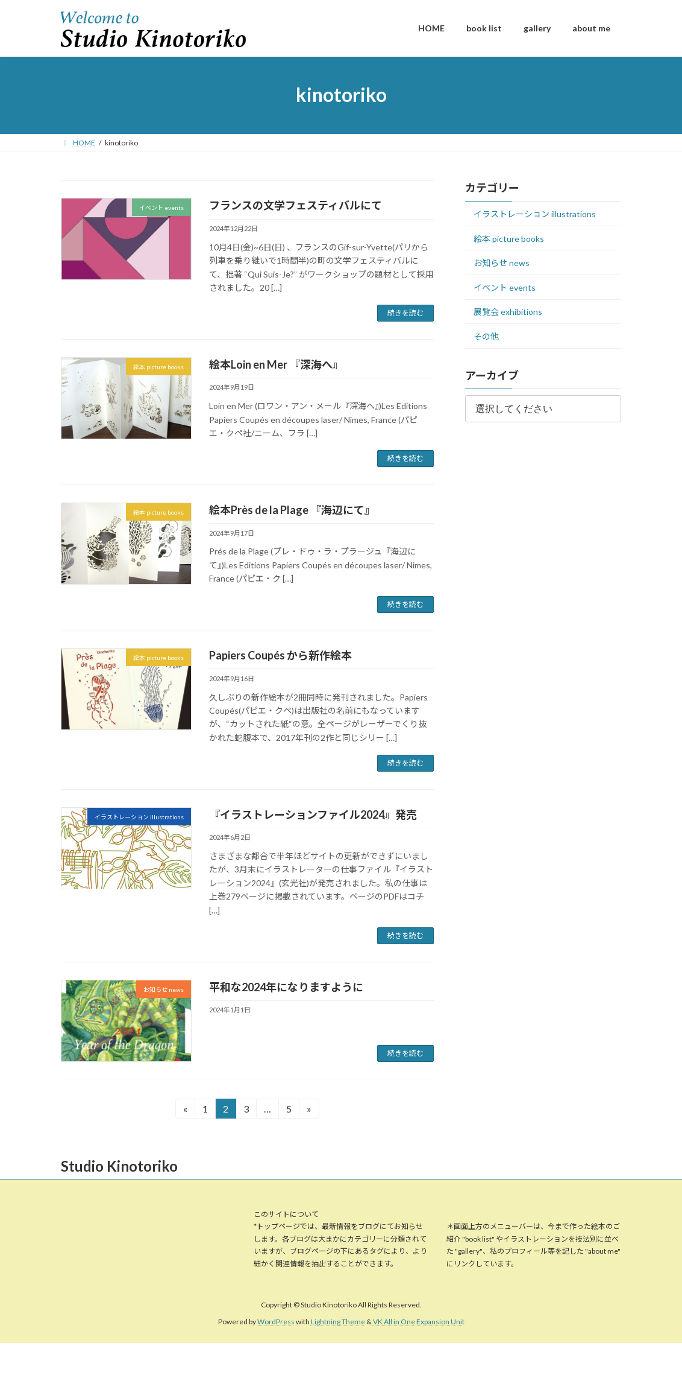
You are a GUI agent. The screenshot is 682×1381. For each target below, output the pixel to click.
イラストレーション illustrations (535, 214)
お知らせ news (502, 263)
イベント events (505, 287)
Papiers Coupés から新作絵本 (280, 655)
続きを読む (405, 312)
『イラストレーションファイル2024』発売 (313, 814)
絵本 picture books (509, 238)
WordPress (276, 1322)
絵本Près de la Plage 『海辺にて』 (292, 509)
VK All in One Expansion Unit (419, 1322)
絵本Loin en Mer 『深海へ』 (276, 364)
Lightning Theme (338, 1322)
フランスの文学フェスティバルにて (295, 205)
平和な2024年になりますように (286, 987)
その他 (486, 336)
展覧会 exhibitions (508, 311)
